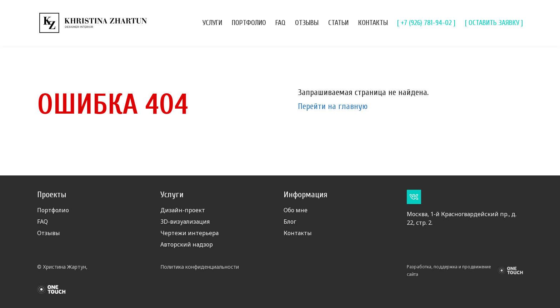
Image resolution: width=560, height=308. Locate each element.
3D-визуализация (185, 221)
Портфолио (249, 23)
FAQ (280, 23)
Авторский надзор (186, 244)
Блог (290, 221)
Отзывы (307, 23)
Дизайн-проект (182, 210)
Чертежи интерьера (189, 233)
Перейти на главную (333, 106)
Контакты (373, 23)
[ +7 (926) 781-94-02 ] (426, 23)
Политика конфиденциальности (199, 266)
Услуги (212, 23)
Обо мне (296, 210)
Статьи (338, 23)
